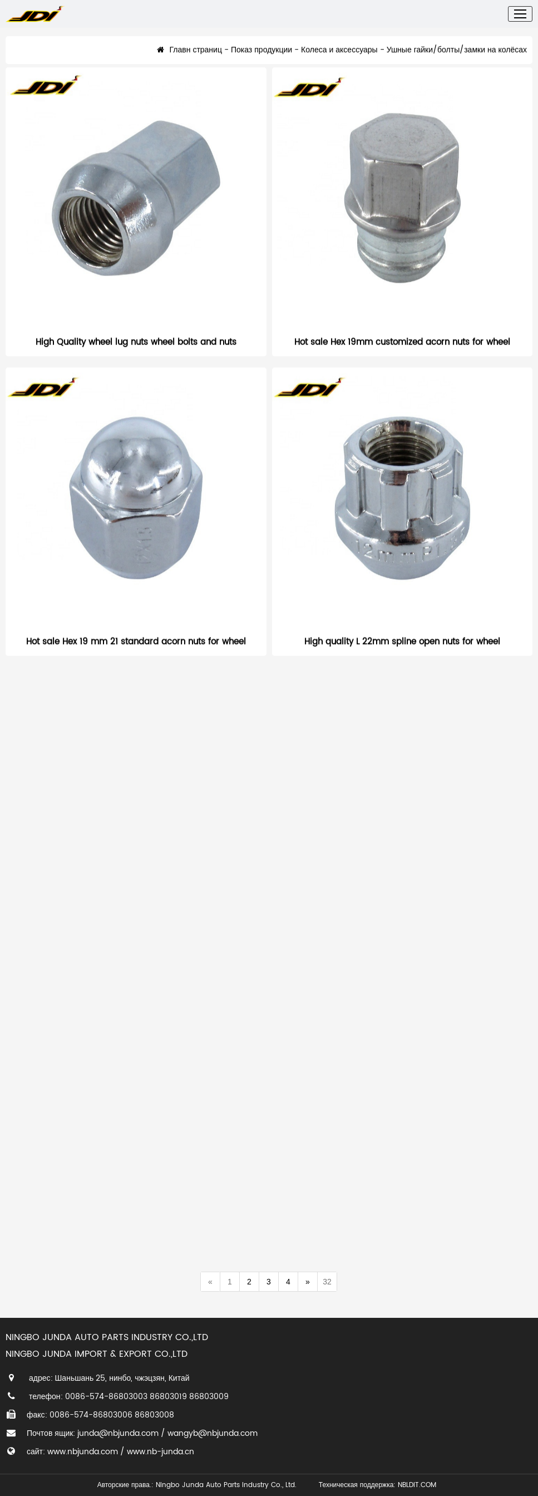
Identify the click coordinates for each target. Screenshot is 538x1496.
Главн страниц (189, 57)
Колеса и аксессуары (339, 57)
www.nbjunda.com (82, 1451)
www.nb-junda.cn (160, 1451)
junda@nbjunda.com (118, 1433)
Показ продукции (261, 57)
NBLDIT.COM (419, 1485)
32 (327, 1281)
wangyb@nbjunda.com (212, 1433)
